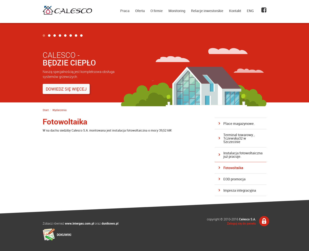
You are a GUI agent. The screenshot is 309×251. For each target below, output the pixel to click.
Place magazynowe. (239, 123)
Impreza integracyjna (239, 190)
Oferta (140, 10)
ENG (250, 10)
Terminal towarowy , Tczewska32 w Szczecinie (239, 138)
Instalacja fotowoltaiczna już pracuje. (243, 155)
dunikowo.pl (110, 223)
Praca (124, 10)
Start (46, 110)
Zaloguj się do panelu (241, 223)
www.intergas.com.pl (79, 223)
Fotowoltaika (233, 167)
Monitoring (176, 10)
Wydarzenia (59, 110)
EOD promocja (234, 179)
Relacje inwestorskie (207, 10)
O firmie (156, 10)
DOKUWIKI (64, 235)
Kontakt (235, 10)
